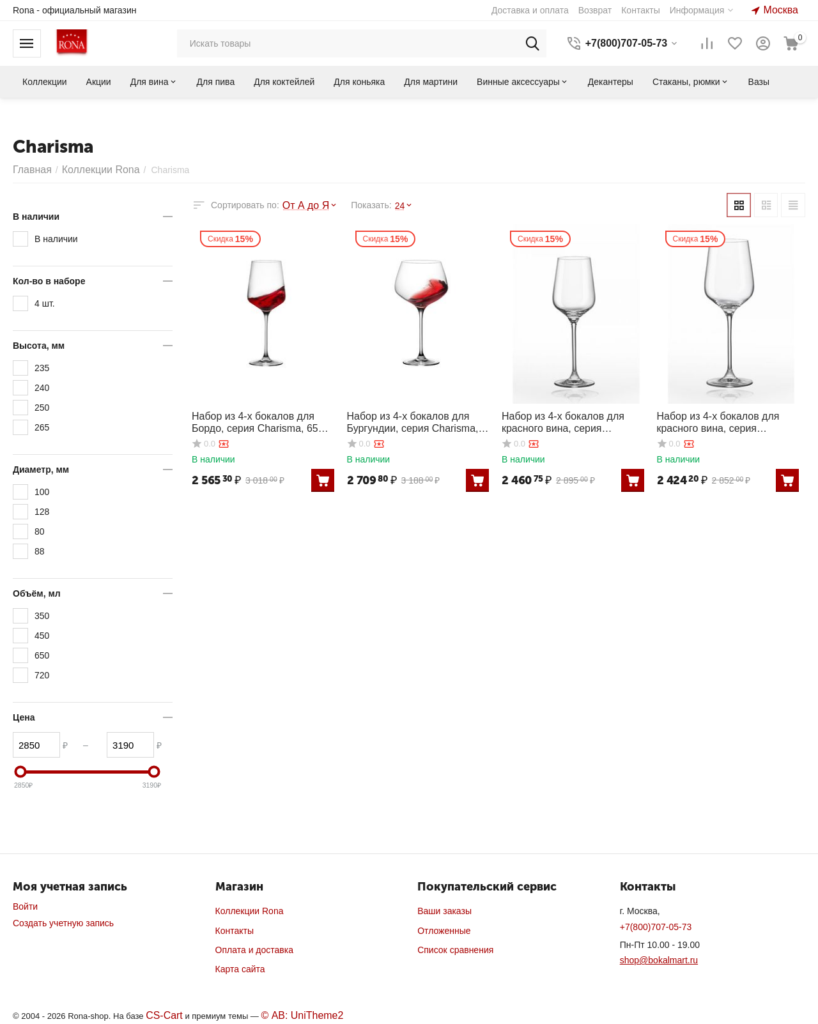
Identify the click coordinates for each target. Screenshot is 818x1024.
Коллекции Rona (249, 911)
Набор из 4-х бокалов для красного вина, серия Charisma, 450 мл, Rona (722, 418)
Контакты (234, 931)
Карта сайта (240, 969)
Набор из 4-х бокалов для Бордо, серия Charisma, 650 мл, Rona (261, 418)
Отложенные (443, 931)
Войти (25, 906)
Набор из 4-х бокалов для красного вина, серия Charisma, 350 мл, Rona (567, 418)
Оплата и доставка (254, 950)
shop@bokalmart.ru (659, 960)
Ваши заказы (444, 911)
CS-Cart (162, 1015)
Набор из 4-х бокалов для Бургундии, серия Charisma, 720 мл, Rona (413, 418)
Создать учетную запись (63, 923)
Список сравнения (455, 950)
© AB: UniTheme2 (292, 1015)
